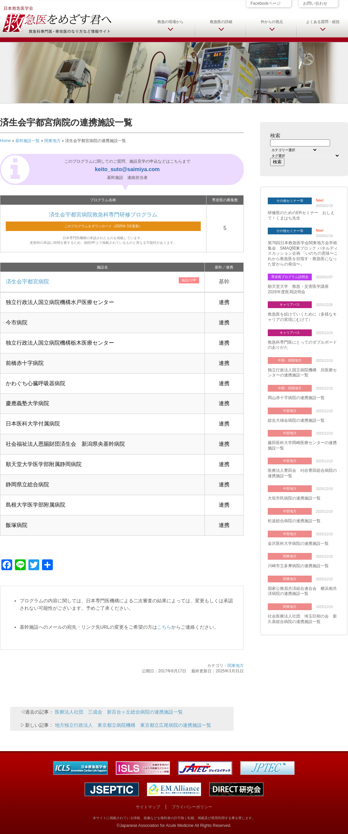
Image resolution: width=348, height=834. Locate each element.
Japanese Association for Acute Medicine (157, 825)
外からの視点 (272, 22)
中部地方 (290, 411)
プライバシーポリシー (192, 807)
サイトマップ (148, 807)
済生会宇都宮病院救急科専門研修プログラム (103, 214)
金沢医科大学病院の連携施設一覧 (298, 543)
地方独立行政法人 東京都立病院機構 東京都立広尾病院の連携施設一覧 (133, 725)
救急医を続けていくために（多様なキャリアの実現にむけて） (302, 317)
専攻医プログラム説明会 (289, 277)
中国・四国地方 (290, 360)
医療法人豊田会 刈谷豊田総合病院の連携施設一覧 (302, 473)
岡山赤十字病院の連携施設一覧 (296, 397)
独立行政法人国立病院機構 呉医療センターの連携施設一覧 (302, 373)
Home (5, 140)
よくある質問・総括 (323, 22)
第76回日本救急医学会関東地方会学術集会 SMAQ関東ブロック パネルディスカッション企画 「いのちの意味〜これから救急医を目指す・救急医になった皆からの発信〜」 (303, 253)
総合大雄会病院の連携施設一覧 (296, 420)
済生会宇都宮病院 (27, 281)
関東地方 (52, 140)
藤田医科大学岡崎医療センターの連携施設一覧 (302, 445)
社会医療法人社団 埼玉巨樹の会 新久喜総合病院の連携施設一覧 (302, 619)
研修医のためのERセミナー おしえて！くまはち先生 (301, 215)
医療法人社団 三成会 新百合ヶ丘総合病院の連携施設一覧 (119, 712)
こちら (164, 627)
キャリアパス (290, 304)
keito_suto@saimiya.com (127, 169)
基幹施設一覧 (27, 140)
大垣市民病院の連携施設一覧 (294, 498)
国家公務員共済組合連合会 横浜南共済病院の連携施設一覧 (302, 591)
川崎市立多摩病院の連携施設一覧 (298, 565)
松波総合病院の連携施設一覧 (294, 520)
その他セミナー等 (289, 201)
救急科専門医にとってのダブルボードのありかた (302, 345)
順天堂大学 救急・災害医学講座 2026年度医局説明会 (300, 289)
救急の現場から (170, 22)
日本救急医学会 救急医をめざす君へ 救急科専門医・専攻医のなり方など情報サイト (56, 19)
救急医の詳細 (221, 22)
